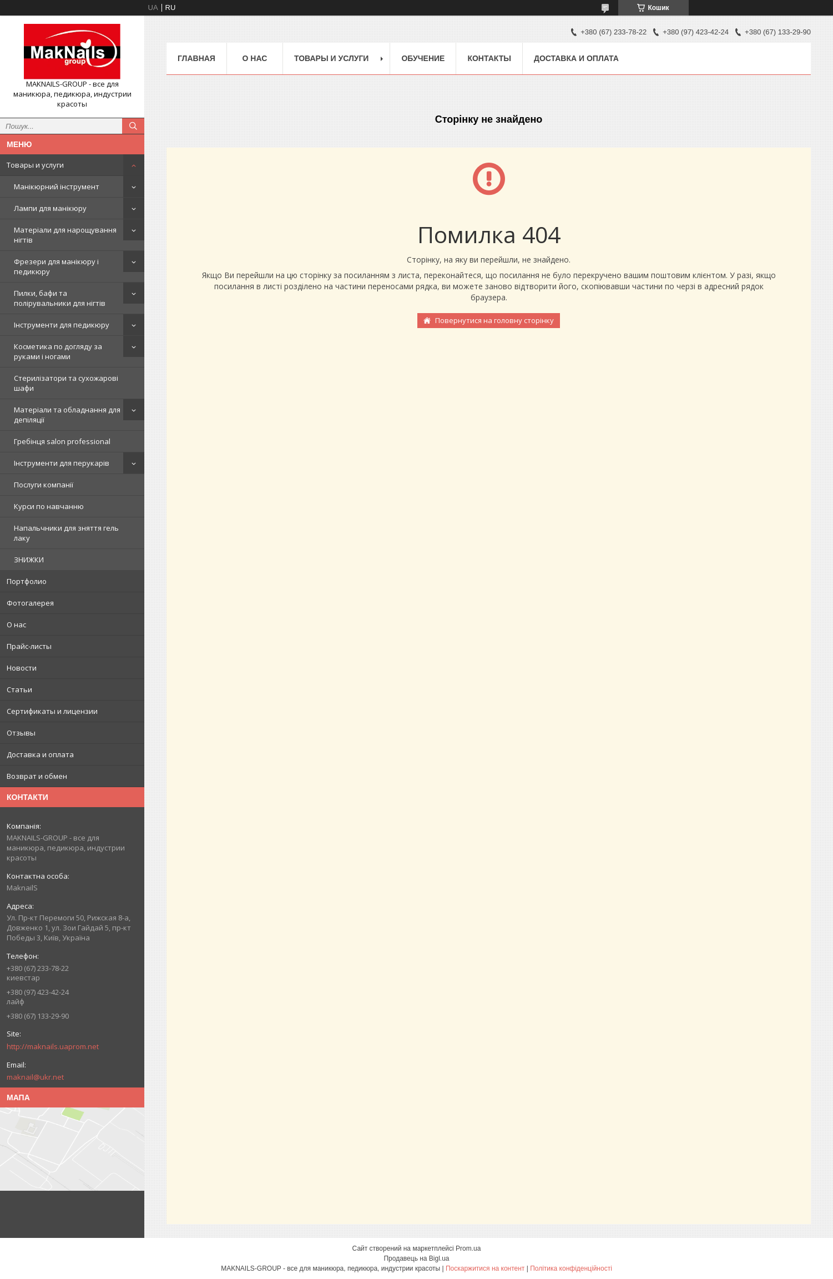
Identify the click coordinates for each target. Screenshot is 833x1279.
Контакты (489, 58)
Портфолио (27, 581)
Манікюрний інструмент (56, 187)
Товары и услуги (35, 165)
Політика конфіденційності (571, 1268)
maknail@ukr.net (35, 1077)
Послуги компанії (43, 485)
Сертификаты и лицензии (52, 711)
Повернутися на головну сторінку (494, 320)
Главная (196, 58)
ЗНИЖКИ (29, 560)
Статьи (19, 689)
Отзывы (21, 733)
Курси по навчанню (49, 506)
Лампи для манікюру (50, 208)
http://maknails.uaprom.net (53, 1046)
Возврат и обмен (37, 776)
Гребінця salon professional (62, 441)
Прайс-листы (29, 646)
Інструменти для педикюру (61, 325)
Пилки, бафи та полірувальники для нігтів (59, 298)
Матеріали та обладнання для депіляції (67, 415)
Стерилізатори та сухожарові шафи (66, 383)
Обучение (423, 58)
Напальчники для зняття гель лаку (66, 533)
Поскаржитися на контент (485, 1268)
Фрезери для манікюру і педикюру (56, 266)
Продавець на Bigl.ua (416, 1258)
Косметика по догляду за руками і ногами (58, 351)
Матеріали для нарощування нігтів (65, 235)
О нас (16, 625)
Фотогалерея (30, 603)
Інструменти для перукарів (61, 463)
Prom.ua (468, 1248)
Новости (22, 668)
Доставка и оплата (40, 754)
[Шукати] (133, 126)
